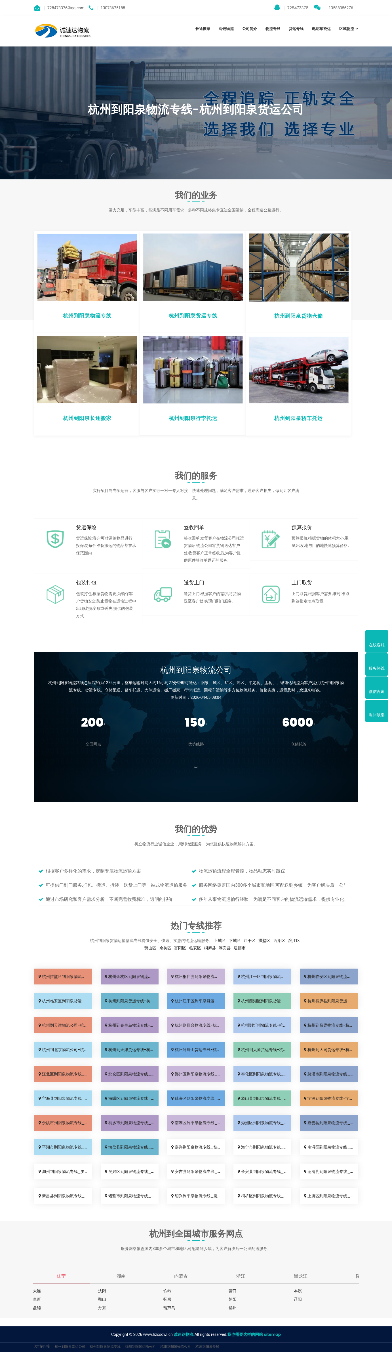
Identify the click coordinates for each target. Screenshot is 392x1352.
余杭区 (165, 948)
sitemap (272, 1334)
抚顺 (167, 1299)
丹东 (102, 1308)
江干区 (250, 940)
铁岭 (167, 1291)
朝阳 (233, 1299)
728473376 (291, 8)
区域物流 (346, 28)
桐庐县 (210, 948)
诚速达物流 (183, 1334)
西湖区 (279, 940)
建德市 (240, 948)
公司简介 (249, 28)
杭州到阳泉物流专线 (105, 1346)
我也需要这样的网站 (245, 1334)
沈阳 (102, 1291)
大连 (37, 1291)
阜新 (37, 1299)
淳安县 (225, 948)
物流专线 (272, 28)
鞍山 (102, 1299)
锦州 (233, 1308)
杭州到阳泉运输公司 (140, 1346)
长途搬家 (202, 28)
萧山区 (150, 948)
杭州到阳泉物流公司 (175, 1346)
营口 (233, 1291)
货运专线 (296, 28)
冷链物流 (226, 28)
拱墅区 (264, 940)
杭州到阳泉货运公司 (70, 1346)
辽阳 (298, 1299)
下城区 (235, 940)
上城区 (220, 940)
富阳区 (180, 948)
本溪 (298, 1291)
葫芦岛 (169, 1308)
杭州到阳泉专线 (207, 1346)
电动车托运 (321, 28)
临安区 (195, 948)
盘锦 (37, 1308)
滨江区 (294, 940)
